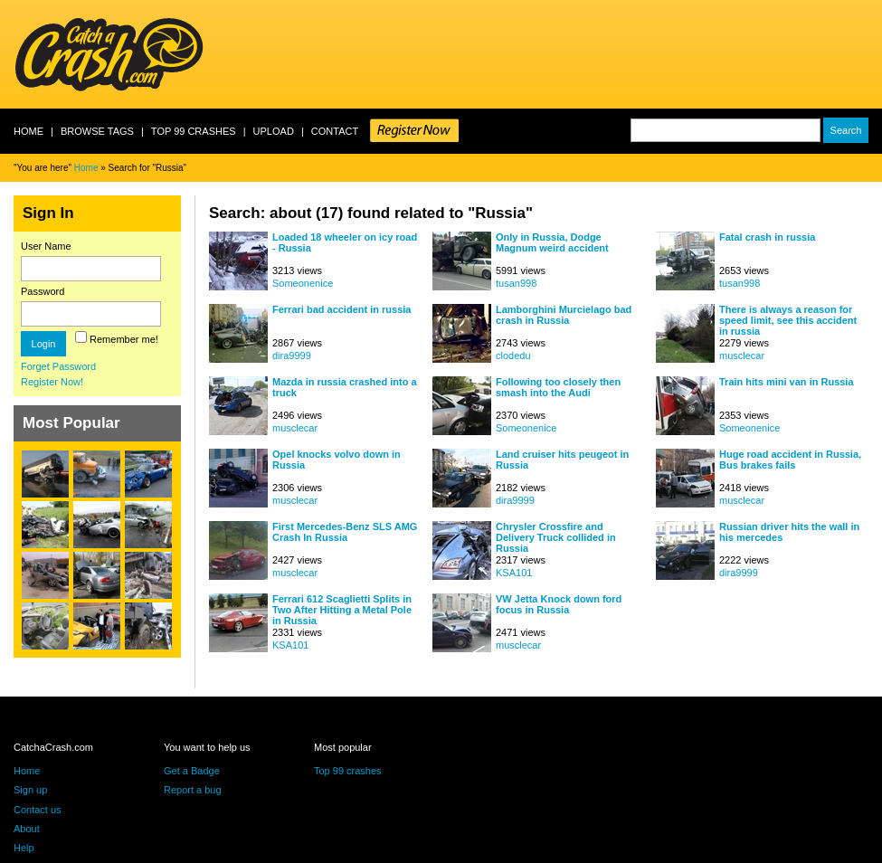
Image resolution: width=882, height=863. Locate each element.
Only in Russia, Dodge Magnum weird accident (552, 242)
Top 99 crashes (193, 131)
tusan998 (516, 283)
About (27, 828)
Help (24, 847)
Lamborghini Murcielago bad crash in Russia (563, 315)
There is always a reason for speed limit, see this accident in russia (788, 320)
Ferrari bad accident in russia (341, 309)
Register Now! (52, 381)
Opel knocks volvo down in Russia (336, 459)
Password (42, 291)
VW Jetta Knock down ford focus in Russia (558, 604)
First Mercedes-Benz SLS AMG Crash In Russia (344, 532)
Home (28, 131)
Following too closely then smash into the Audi (558, 387)
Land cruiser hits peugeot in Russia (562, 459)
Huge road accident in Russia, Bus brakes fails (790, 459)
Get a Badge (192, 770)
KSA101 (514, 572)
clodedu (513, 355)
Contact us (38, 809)
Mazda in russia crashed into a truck (344, 387)
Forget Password (58, 366)
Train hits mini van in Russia (786, 381)
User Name (46, 246)
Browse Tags (97, 131)
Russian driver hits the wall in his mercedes (789, 532)
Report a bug (193, 789)
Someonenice (302, 283)
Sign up (30, 789)
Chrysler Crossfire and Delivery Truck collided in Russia (556, 537)
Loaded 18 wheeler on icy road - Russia (344, 242)
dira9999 (291, 355)
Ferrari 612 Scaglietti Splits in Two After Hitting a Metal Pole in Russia (342, 609)
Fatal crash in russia (767, 237)
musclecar (741, 355)
